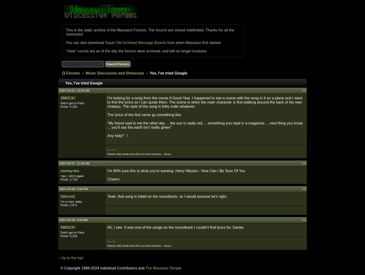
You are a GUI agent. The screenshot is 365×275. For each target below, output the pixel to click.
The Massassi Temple (163, 268)
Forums (73, 73)
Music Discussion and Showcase (115, 73)
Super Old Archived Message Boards (135, 43)
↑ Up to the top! (71, 258)
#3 (303, 189)
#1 (303, 90)
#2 (303, 163)
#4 (303, 220)
